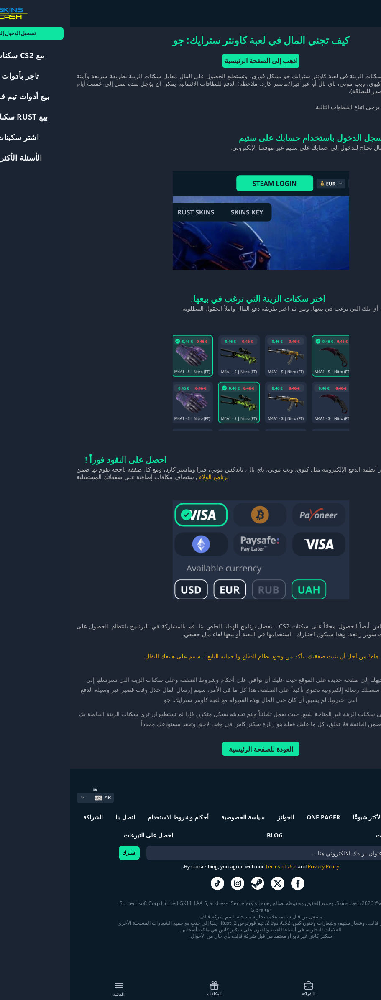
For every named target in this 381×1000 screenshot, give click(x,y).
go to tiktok (147, 883)
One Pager (253, 817)
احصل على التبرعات (78, 835)
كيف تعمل (333, 988)
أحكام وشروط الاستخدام (107, 817)
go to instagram (167, 883)
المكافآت (144, 988)
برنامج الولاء (143, 477)
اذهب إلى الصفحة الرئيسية (190, 60)
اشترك (59, 852)
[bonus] (204, 853)
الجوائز (215, 817)
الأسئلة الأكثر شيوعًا (306, 817)
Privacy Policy (253, 866)
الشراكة (238, 988)
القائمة (48, 989)
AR (33, 797)
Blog (204, 835)
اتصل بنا (55, 817)
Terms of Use (210, 866)
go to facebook (227, 883)
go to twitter (207, 883)
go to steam (187, 883)
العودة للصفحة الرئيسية (191, 749)
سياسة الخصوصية (172, 817)
